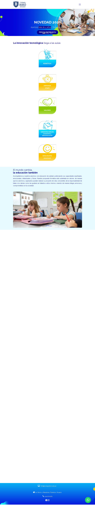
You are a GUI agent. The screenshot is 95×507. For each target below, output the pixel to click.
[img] (4, 22)
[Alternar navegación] (80, 4)
